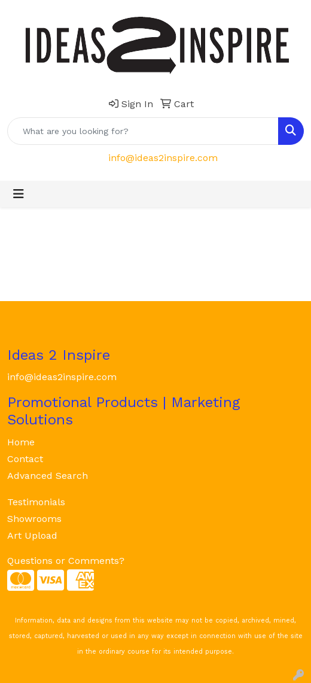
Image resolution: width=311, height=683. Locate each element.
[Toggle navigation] (18, 194)
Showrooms (34, 518)
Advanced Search (47, 475)
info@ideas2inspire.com (163, 157)
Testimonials (36, 502)
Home (21, 442)
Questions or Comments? (65, 560)
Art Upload (32, 535)
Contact (25, 459)
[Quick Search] (143, 131)
